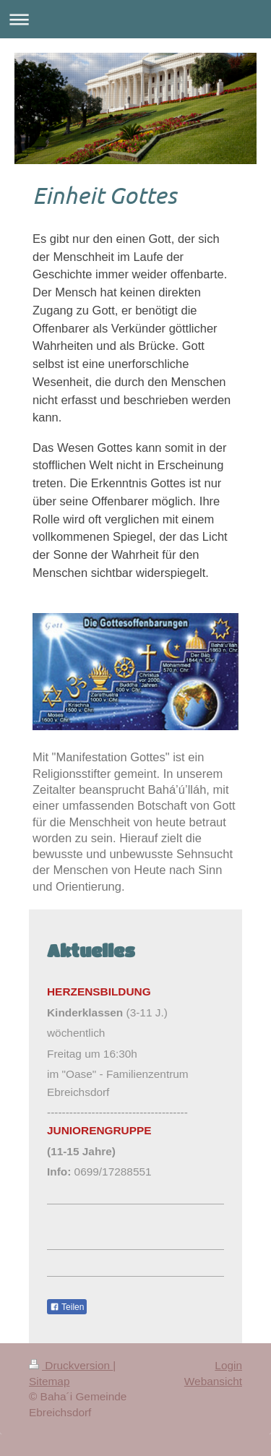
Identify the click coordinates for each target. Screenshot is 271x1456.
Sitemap (49, 1381)
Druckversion (71, 1365)
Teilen (67, 1307)
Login (228, 1365)
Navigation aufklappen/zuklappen (135, 19)
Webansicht (213, 1381)
